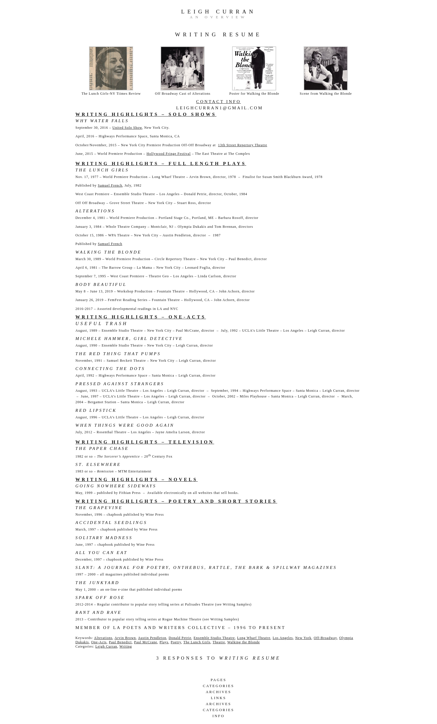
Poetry (176, 642)
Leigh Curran (218, 12)
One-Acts (98, 642)
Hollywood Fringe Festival (169, 154)
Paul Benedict (120, 642)
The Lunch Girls (196, 642)
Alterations (103, 638)
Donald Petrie (180, 638)
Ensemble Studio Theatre (214, 638)
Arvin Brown (125, 638)
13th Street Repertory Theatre (242, 145)
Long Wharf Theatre (253, 638)
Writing (125, 646)
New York (303, 638)
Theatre (219, 642)
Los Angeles (283, 638)
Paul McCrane (145, 642)
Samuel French (110, 185)
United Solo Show (127, 128)
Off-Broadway (325, 638)
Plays (163, 642)
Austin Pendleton (152, 638)
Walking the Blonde (243, 642)
